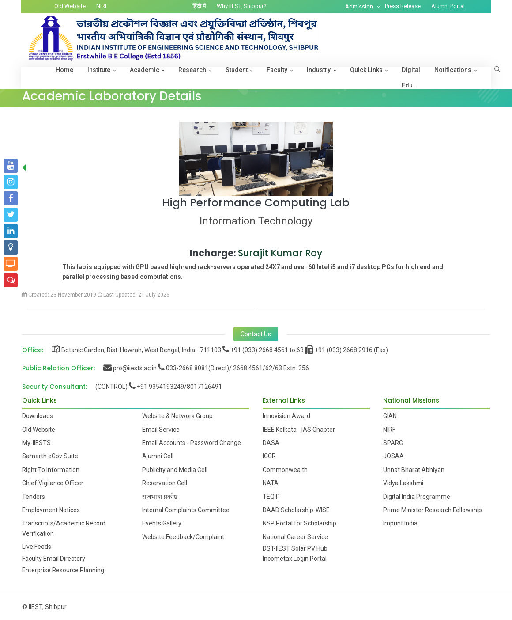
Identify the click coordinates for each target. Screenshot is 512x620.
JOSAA (393, 456)
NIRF (102, 6)
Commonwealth (285, 469)
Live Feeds (36, 546)
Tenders (33, 496)
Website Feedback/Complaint (183, 536)
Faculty (277, 69)
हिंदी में (199, 6)
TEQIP (271, 496)
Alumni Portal (448, 6)
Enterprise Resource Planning (63, 570)
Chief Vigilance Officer (52, 483)
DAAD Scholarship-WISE (296, 509)
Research (192, 69)
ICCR (269, 456)
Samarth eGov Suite (50, 456)
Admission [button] (359, 6)
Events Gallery (161, 523)
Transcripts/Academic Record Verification (63, 528)
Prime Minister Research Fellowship (432, 509)
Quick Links (366, 69)
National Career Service (295, 536)
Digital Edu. (411, 77)
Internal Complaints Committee (186, 509)
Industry (319, 69)
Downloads (37, 415)
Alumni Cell (157, 456)
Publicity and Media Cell (174, 469)
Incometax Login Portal (295, 558)
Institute (98, 69)
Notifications (452, 69)
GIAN (390, 415)
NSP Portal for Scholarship (299, 523)
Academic (144, 69)
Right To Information (50, 469)
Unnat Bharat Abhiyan (413, 469)
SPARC (393, 442)
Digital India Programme (416, 496)
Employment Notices (51, 509)
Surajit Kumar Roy (280, 253)
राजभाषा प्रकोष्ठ (159, 496)
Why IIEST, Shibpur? (242, 6)
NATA (271, 483)
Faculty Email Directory (53, 558)
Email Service (161, 429)
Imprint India (400, 523)
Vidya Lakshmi (403, 483)
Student (237, 69)
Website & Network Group (177, 415)
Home (64, 69)
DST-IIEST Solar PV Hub (295, 548)
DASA (271, 442)
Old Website (70, 6)
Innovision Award (286, 415)
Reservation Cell (164, 483)
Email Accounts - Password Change (191, 442)
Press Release (403, 6)
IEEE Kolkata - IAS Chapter (299, 429)
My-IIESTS (36, 442)
